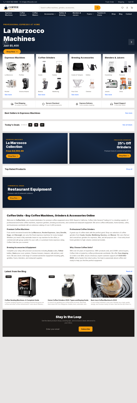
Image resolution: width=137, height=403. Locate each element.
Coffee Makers (36, 14)
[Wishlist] (122, 7)
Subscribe (85, 329)
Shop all (129, 169)
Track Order (109, 2)
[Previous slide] (6, 42)
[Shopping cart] (132, 7)
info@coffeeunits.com (28, 2)
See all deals (127, 125)
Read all (129, 271)
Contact (129, 14)
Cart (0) (131, 2)
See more (8, 95)
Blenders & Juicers (78, 14)
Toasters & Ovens (102, 14)
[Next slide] (131, 42)
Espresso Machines (10, 14)
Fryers (90, 14)
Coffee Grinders (24, 14)
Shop (114, 14)
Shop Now (12, 52)
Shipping (121, 2)
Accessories (50, 14)
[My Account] (127, 7)
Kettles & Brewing (64, 14)
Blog (120, 14)
